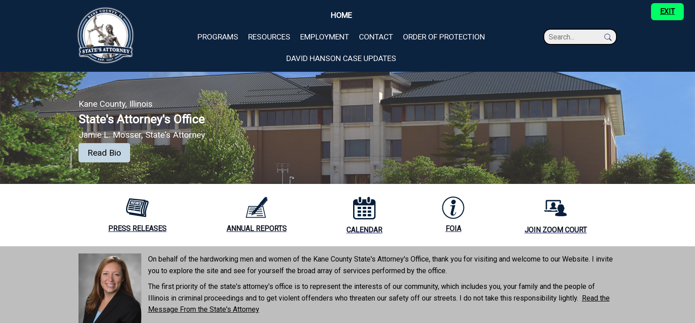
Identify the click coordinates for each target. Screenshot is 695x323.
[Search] (576, 37)
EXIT (667, 11)
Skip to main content (32, 5)
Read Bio (104, 153)
